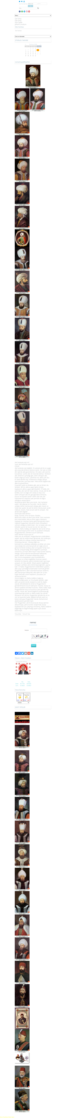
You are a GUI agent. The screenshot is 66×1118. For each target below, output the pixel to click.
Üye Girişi (18, 19)
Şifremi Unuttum (20, 24)
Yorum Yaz (26, 614)
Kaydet (33, 645)
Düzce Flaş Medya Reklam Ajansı (7, 1117)
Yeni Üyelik (18, 22)
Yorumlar (18, 614)
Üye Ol (20, 3)
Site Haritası (18, 30)
